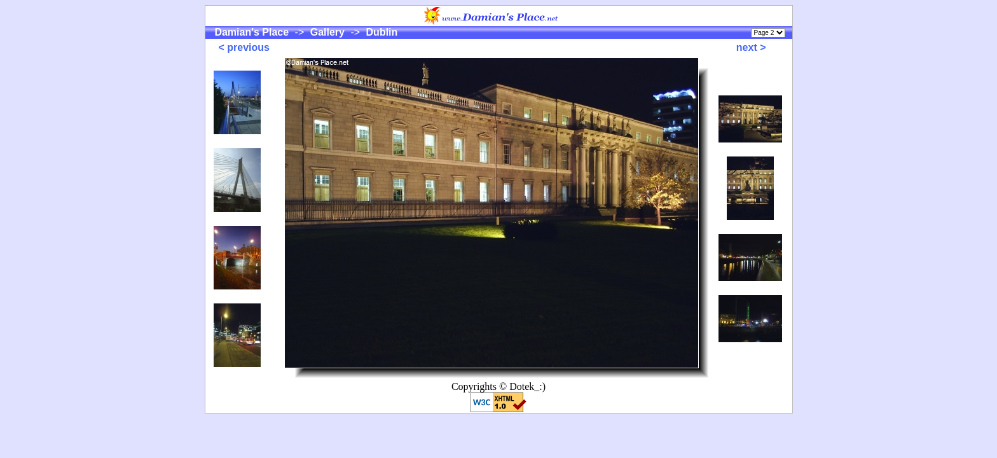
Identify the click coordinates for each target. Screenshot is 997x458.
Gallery (327, 32)
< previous (244, 47)
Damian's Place (252, 32)
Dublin (380, 32)
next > (751, 47)
